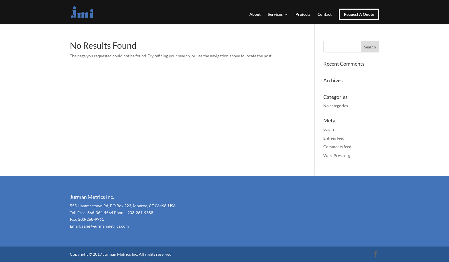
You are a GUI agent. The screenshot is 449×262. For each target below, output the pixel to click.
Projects (303, 14)
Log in (328, 129)
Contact (325, 14)
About (255, 14)
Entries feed (333, 138)
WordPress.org (336, 155)
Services (275, 14)
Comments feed (337, 146)
